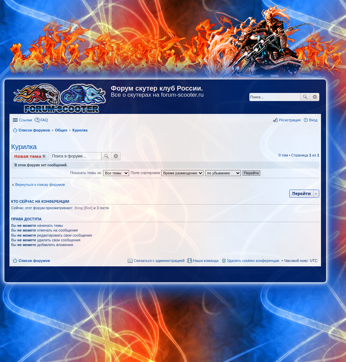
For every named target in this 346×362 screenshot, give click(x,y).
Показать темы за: (99, 173)
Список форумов (34, 261)
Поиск (305, 97)
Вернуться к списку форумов (40, 185)
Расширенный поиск (314, 97)
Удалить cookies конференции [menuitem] (253, 261)
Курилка (24, 146)
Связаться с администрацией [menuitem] (159, 261)
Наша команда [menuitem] (205, 261)
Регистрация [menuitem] (289, 120)
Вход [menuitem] (313, 120)
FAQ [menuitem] (44, 120)
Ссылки (25, 120)
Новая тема (27, 156)
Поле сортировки (167, 173)
